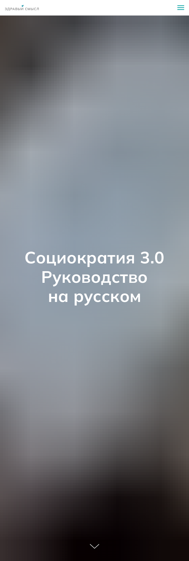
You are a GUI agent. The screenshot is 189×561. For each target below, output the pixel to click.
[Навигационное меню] (180, 7)
